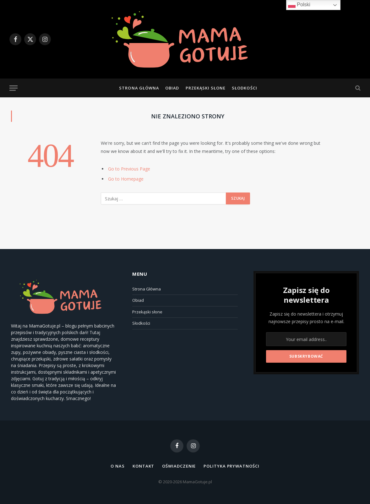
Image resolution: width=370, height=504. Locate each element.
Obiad (172, 88)
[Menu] (13, 88)
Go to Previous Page (129, 169)
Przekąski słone (206, 88)
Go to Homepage (126, 179)
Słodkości (244, 88)
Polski (299, 5)
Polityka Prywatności (231, 466)
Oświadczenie (179, 466)
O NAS (118, 466)
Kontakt (143, 466)
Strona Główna (139, 88)
